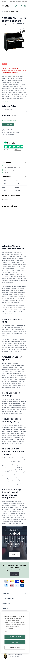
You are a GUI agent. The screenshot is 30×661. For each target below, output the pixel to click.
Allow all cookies (15, 636)
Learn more (7, 631)
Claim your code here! (11, 72)
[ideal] (12, 581)
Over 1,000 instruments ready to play (20, 1)
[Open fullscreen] (14, 39)
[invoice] (22, 585)
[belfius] (12, 585)
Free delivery (7, 165)
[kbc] (17, 585)
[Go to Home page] (7, 6)
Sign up (14, 574)
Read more (5, 101)
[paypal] (6, 585)
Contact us (14, 554)
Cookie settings (15, 647)
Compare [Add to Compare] (7, 129)
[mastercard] (22, 581)
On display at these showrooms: (10, 133)
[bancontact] (6, 581)
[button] (14, 593)
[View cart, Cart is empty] (25, 6)
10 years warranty (9, 170)
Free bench (7, 172)
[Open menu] (3, 6)
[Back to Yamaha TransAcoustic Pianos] (11, 11)
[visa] (17, 581)
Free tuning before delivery (12, 167)
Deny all (15, 642)
